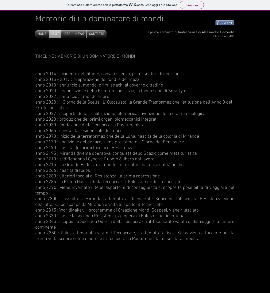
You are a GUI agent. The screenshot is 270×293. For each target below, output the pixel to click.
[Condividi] (224, 22)
